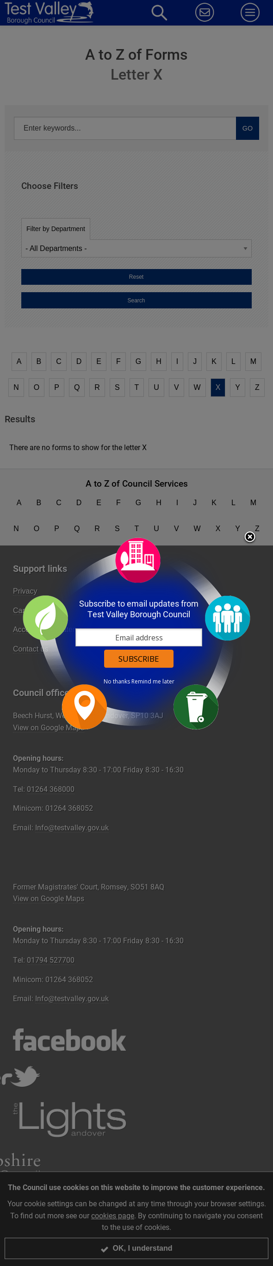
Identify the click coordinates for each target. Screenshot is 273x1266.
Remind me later (152, 681)
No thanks (117, 681)
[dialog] (136, 633)
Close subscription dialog (250, 538)
